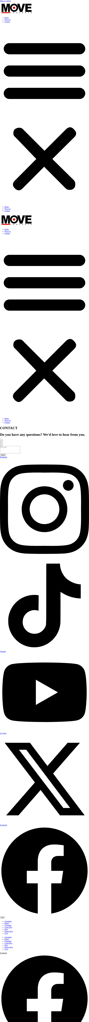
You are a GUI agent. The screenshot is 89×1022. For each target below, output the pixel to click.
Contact (7, 22)
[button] (44, 114)
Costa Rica (8, 929)
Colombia (7, 927)
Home (6, 18)
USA (6, 935)
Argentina (8, 923)
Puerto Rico (8, 933)
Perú (6, 931)
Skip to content (5, 1)
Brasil (6, 925)
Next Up (7, 20)
